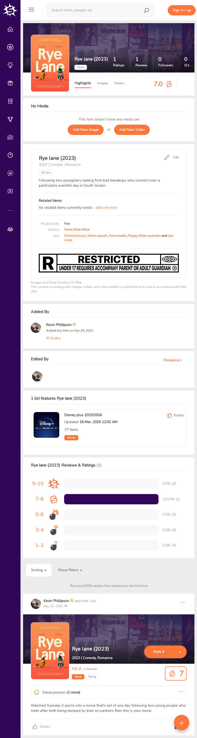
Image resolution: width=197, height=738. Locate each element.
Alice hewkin (118, 236)
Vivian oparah (97, 236)
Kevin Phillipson (59, 324)
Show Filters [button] (70, 570)
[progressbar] (111, 499)
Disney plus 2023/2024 (83, 415)
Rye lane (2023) (90, 648)
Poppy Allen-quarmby (144, 236)
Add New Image (86, 129)
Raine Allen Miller (77, 229)
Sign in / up (182, 10)
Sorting (38, 570)
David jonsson (75, 236)
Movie (78, 677)
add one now (106, 207)
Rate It (158, 651)
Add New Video (132, 129)
